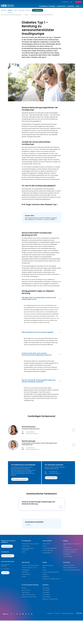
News (44, 568)
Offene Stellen (46, 544)
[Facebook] (11, 614)
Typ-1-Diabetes (35, 150)
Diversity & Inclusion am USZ (29, 568)
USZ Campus (46, 588)
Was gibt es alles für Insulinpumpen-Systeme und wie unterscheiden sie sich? (41, 299)
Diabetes (28, 525)
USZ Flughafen (46, 590)
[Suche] (81, 6)
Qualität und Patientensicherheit (30, 566)
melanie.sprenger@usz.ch (32, 449)
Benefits (45, 546)
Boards (23, 552)
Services (24, 588)
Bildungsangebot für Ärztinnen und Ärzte (72, 545)
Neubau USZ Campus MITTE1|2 (50, 599)
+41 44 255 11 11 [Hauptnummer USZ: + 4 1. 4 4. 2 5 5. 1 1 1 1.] (65, 1)
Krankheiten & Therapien (47, 6)
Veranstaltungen (67, 556)
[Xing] (17, 614)
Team (77, 6)
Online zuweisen (51, 478)
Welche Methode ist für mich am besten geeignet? (41, 333)
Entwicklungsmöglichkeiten (50, 548)
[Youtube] (23, 614)
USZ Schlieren (46, 592)
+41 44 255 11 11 (6, 569)
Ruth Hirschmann (29, 427)
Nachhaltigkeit (25, 570)
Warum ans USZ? (26, 590)
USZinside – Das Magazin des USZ (51, 579)
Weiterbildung (67, 554)
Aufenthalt (70, 6)
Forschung (21, 11)
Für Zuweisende (37, 10)
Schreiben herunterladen (19, 479)
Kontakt (5, 573)
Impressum (50, 614)
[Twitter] (14, 614)
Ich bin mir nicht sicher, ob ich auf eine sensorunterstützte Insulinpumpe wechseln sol (41, 354)
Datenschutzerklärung (67, 614)
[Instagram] (25, 614)
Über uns (27, 11)
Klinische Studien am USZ (69, 568)
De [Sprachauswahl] (72, 1)
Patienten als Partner (68, 566)
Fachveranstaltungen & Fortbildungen (28, 549)
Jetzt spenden (7, 546)
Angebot (10, 11)
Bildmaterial (46, 577)
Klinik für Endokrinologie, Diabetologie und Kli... (11, 15)
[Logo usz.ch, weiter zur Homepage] (7, 5)
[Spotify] (31, 614)
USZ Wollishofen (47, 597)
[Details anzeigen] (73, 430)
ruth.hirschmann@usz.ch (32, 434)
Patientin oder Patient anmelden (30, 544)
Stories (44, 570)
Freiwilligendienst (47, 553)
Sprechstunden (26, 546)
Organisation (25, 572)
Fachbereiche (61, 6)
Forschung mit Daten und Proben (72, 570)
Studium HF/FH (67, 548)
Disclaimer (57, 614)
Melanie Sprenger (28, 441)
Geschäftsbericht (26, 574)
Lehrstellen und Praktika (69, 552)
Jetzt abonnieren (7, 556)
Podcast (45, 574)
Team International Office (28, 595)
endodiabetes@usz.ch (54, 473)
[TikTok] (28, 614)
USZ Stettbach (46, 595)
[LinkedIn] (20, 614)
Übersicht (4, 11)
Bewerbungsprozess (48, 551)
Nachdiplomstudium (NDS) (70, 550)
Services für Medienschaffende (51, 572)
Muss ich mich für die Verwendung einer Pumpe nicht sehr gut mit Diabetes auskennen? (41, 381)
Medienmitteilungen (48, 566)
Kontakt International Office (29, 597)
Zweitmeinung (25, 592)
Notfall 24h (78, 1)
